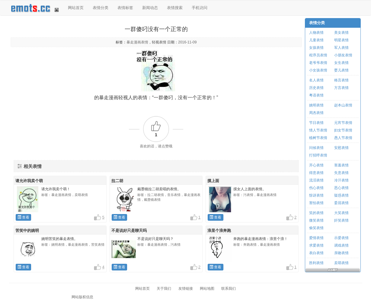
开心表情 (316, 165)
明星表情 (341, 40)
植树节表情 (318, 138)
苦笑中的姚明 (27, 230)
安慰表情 (341, 148)
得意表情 (316, 173)
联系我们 (228, 288)
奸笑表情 (341, 220)
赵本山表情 (343, 105)
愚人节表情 (343, 138)
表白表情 (316, 253)
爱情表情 (316, 238)
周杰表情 (316, 113)
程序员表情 (318, 55)
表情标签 (125, 7)
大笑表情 (341, 213)
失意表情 (341, 173)
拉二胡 (117, 180)
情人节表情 (318, 130)
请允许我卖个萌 (29, 180)
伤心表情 (316, 188)
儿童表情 (316, 40)
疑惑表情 (341, 195)
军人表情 (341, 48)
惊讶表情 (316, 195)
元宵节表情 (343, 123)
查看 (23, 217)
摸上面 (213, 180)
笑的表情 (316, 213)
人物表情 (316, 32)
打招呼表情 (318, 155)
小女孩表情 (318, 70)
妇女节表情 (343, 130)
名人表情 (316, 80)
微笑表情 (316, 220)
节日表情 (316, 123)
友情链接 (185, 288)
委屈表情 (341, 203)
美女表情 (341, 32)
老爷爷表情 (318, 63)
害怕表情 (316, 203)
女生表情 (341, 63)
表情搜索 (175, 7)
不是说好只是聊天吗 (129, 230)
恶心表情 (341, 188)
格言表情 (341, 80)
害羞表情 (341, 165)
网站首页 (76, 7)
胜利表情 (316, 263)
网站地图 (207, 288)
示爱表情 (341, 238)
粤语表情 (316, 95)
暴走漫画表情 (137, 42)
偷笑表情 (316, 228)
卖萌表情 (341, 263)
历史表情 (316, 88)
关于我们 (164, 288)
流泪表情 (316, 180)
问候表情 (316, 148)
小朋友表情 (343, 55)
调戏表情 (341, 245)
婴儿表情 (341, 70)
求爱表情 (316, 245)
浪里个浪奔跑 (219, 230)
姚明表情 (316, 105)
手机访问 (199, 7)
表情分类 (100, 7)
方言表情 (341, 88)
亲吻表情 (341, 253)
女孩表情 (316, 48)
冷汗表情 (341, 180)
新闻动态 (150, 7)
